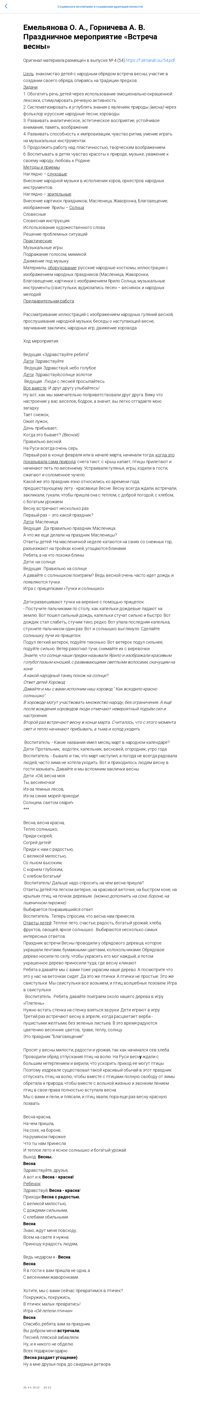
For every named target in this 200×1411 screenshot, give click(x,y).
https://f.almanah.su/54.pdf (150, 60)
